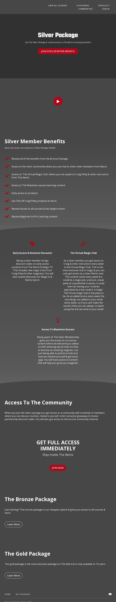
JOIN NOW (57, 465)
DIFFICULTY (105, 5)
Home (8, 590)
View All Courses (68, 5)
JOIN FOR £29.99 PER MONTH (56, 51)
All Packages (23, 590)
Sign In (107, 9)
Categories (89, 5)
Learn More (13, 520)
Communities (91, 9)
